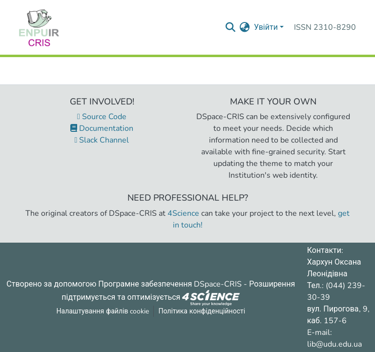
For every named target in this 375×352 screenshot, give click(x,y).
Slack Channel (102, 140)
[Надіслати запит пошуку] (231, 27)
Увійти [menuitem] (266, 27)
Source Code (101, 116)
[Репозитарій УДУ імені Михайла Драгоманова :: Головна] (39, 27)
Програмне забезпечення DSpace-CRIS (170, 284)
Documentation (101, 128)
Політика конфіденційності (201, 311)
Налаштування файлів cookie (103, 311)
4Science (183, 213)
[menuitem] (245, 27)
